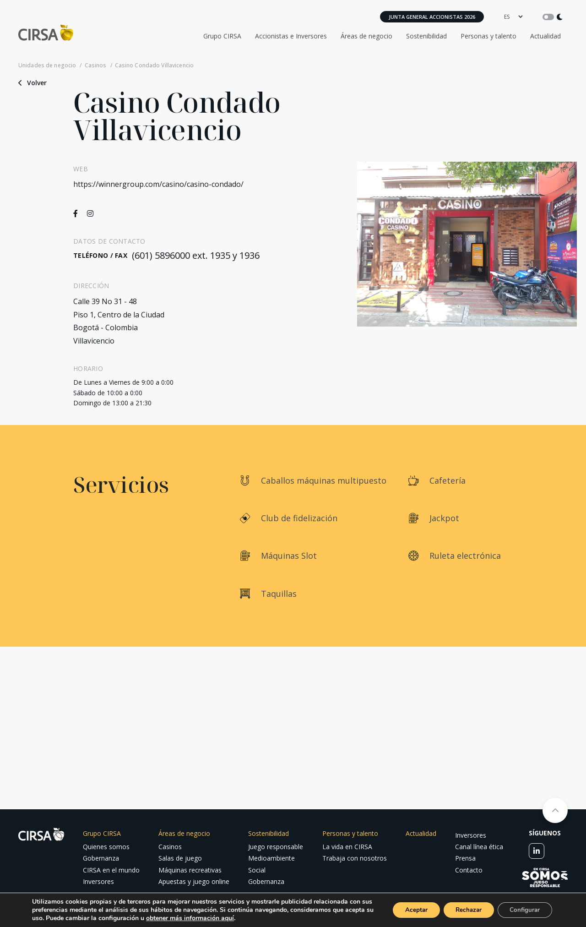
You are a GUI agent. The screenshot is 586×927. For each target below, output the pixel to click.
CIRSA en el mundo (111, 870)
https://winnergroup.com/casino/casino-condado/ (158, 184)
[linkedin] (536, 851)
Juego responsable (275, 846)
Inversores (98, 881)
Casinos (96, 65)
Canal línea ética (479, 846)
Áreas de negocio (366, 36)
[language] (513, 16)
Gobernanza (101, 858)
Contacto (469, 870)
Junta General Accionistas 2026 (432, 16)
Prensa (465, 858)
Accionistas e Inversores (291, 36)
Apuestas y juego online (193, 881)
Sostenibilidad (426, 36)
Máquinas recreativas (190, 870)
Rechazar (462, 909)
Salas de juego (180, 858)
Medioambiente (271, 858)
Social (257, 870)
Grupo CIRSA (222, 36)
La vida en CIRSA (347, 846)
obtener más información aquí (220, 918)
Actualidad (545, 36)
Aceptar (406, 909)
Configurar (522, 909)
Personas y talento (488, 36)
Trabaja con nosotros (354, 858)
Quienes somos (106, 846)
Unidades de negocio (47, 65)
